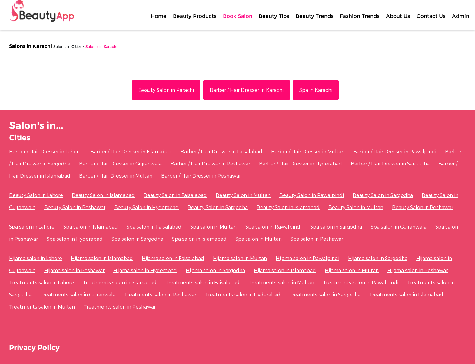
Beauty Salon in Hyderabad (146, 207)
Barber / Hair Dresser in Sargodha (390, 163)
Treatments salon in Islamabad (120, 282)
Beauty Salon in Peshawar (74, 207)
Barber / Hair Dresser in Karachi (247, 90)
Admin (460, 16)
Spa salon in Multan (213, 226)
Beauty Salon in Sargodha (383, 195)
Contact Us (431, 16)
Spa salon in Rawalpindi (273, 226)
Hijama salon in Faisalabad (173, 258)
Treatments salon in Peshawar (160, 294)
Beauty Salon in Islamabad (103, 195)
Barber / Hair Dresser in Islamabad (131, 151)
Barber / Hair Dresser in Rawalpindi (394, 151)
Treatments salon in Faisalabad (202, 282)
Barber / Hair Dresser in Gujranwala (120, 163)
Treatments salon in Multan (281, 282)
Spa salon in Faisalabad (154, 226)
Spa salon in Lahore (32, 226)
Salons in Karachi (30, 46)
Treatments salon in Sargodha (324, 294)
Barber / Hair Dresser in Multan (307, 151)
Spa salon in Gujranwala (399, 226)
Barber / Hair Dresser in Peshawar (210, 163)
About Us (398, 16)
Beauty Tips (274, 16)
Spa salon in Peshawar (317, 239)
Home (159, 16)
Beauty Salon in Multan (243, 195)
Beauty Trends (315, 16)
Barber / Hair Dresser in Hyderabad (300, 163)
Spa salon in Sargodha (336, 226)
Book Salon (237, 16)
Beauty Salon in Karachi (166, 90)
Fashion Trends (360, 16)
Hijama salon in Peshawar (74, 270)
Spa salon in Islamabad (90, 226)
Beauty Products (195, 16)
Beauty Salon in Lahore (36, 195)
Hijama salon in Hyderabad (145, 270)
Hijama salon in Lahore (35, 258)
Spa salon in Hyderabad (75, 239)
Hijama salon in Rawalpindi (307, 258)
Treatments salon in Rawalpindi (360, 282)
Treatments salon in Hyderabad (243, 294)
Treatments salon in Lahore (41, 282)
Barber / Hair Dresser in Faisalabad (221, 151)
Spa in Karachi (315, 90)
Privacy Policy (34, 347)
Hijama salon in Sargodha (377, 258)
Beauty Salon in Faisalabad (175, 195)
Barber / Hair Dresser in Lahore (45, 151)
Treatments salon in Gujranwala (77, 294)
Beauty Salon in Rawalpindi (311, 195)
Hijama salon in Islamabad (102, 258)
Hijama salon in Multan (240, 258)
